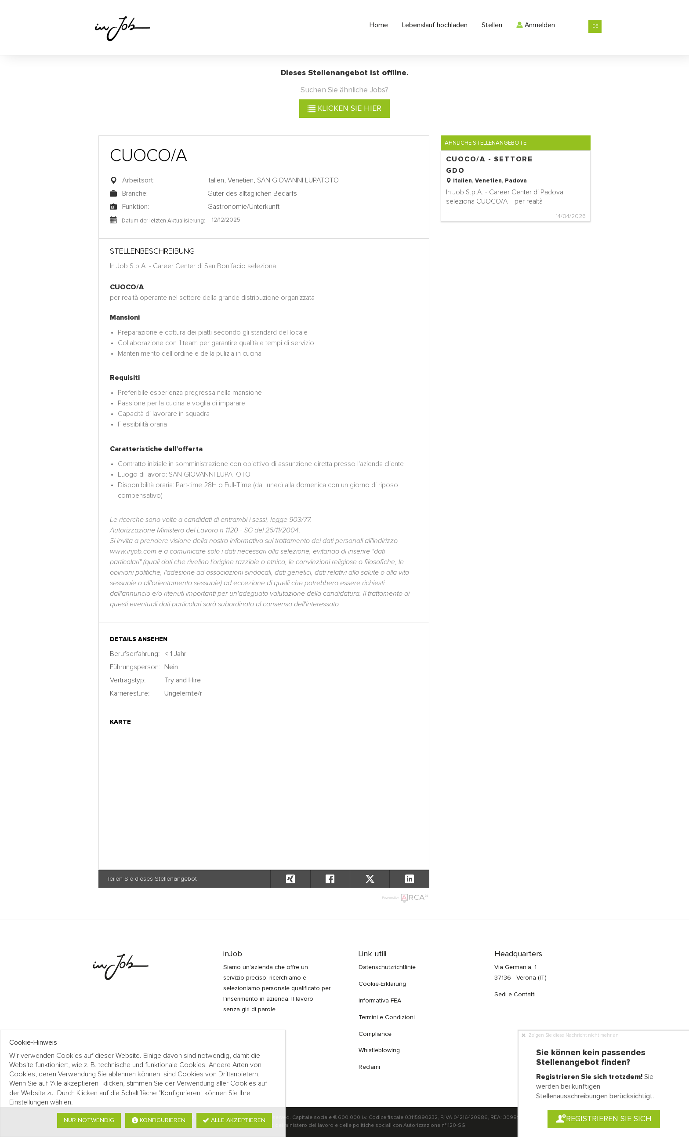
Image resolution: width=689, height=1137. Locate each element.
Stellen (492, 25)
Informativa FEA (380, 1001)
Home (379, 25)
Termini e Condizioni (387, 1017)
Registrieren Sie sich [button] (604, 1119)
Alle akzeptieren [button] (234, 1120)
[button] (409, 879)
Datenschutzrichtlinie (387, 967)
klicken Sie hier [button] (344, 109)
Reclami (369, 1067)
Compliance (375, 1034)
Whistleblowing (379, 1050)
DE (595, 26)
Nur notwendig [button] (89, 1120)
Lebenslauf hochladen (435, 25)
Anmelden (535, 25)
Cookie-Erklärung (382, 984)
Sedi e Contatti (515, 994)
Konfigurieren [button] (158, 1120)
